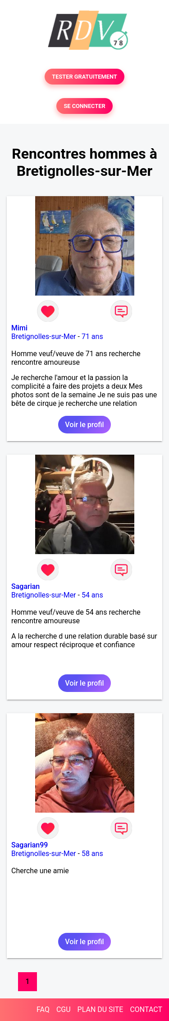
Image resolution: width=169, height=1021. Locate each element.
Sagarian (25, 586)
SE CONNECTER (84, 106)
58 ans (92, 853)
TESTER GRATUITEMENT (84, 76)
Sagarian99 (29, 845)
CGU (63, 1009)
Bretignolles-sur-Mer (43, 336)
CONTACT (146, 1009)
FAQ (43, 1009)
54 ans (92, 595)
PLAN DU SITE (100, 1009)
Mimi (19, 328)
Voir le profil (84, 424)
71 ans (92, 336)
